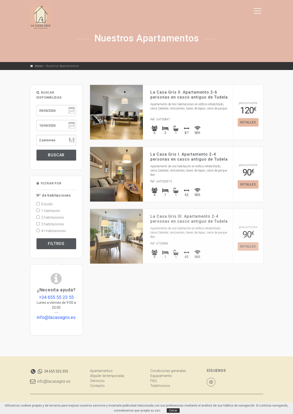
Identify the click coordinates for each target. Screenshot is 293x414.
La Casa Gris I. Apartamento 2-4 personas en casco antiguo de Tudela (189, 157)
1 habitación (48, 211)
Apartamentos (101, 371)
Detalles (248, 122)
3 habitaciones (50, 224)
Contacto (97, 386)
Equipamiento (161, 376)
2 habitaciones (50, 217)
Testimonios (160, 386)
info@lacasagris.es (50, 381)
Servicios (97, 381)
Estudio (44, 204)
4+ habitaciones (51, 231)
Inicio (38, 66)
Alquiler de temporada (107, 376)
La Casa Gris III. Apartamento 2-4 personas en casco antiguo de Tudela (189, 219)
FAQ (153, 381)
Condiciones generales (168, 371)
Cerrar (173, 410)
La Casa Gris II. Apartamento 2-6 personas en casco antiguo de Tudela (189, 95)
